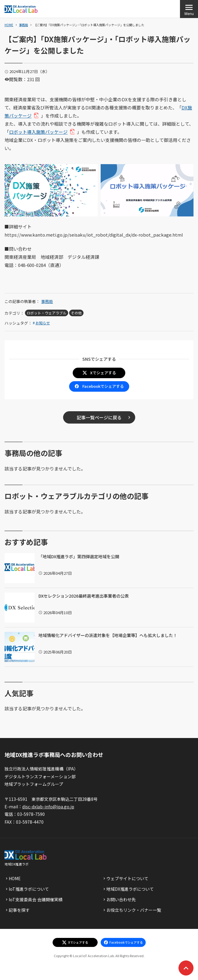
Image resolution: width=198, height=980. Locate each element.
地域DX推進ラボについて (130, 889)
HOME (9, 25)
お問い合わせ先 (121, 899)
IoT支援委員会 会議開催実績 (35, 899)
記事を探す (19, 910)
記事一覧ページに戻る (99, 417)
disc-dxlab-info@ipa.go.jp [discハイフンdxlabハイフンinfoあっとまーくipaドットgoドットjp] (48, 807)
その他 (76, 312)
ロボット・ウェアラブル (46, 312)
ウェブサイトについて (127, 878)
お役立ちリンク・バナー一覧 (133, 910)
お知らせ (42, 322)
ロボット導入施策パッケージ (40, 132)
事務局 (23, 25)
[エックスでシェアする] (75, 942)
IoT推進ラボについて (29, 889)
